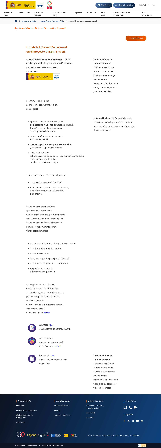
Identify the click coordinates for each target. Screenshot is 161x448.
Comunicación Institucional (26, 410)
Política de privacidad (110, 435)
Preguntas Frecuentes (62, 415)
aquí (50, 324)
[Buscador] (153, 5)
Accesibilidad (135, 435)
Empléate (89, 413)
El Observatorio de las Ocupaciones (24, 416)
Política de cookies (94, 435)
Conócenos (20, 405)
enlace (47, 312)
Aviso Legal (124, 435)
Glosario (57, 410)
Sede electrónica (126, 5)
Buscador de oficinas (61, 405)
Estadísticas (20, 422)
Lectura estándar (136, 38)
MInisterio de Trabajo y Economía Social (94, 406)
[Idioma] (144, 5)
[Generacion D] (47, 434)
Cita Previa (105, 5)
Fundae (89, 417)
